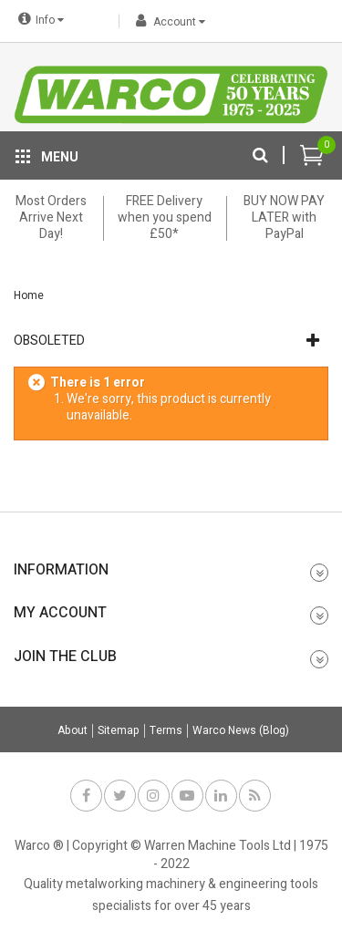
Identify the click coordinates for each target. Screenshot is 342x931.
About (72, 731)
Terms (166, 731)
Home (29, 295)
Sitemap (119, 731)
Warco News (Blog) (240, 731)
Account (167, 22)
